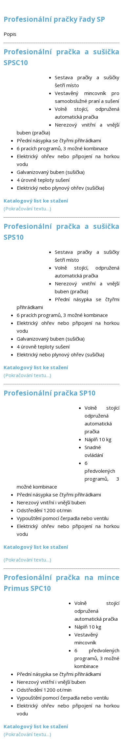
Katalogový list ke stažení (36, 367)
